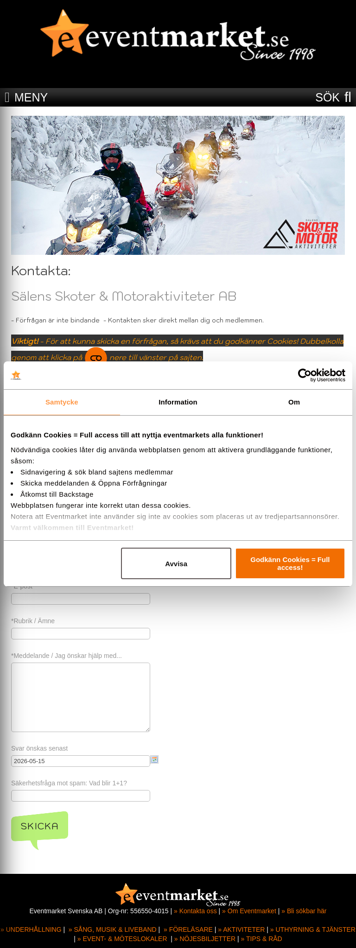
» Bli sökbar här (303, 911)
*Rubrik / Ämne (33, 621)
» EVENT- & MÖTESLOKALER (122, 938)
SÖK (327, 97)
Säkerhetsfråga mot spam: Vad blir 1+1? (69, 783)
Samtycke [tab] (61, 402)
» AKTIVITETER (241, 929)
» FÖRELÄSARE (188, 929)
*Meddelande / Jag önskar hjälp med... (66, 655)
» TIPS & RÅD (261, 938)
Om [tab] (294, 402)
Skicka (39, 826)
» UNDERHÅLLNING (30, 929)
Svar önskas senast (39, 748)
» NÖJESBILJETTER (204, 938)
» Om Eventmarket (249, 911)
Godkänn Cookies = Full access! (290, 563)
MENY (31, 97)
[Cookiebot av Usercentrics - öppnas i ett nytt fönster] (304, 375)
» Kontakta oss (195, 911)
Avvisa (176, 564)
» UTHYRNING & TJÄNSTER (313, 929)
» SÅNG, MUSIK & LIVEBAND (113, 929)
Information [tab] (178, 402)
